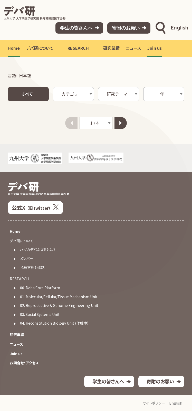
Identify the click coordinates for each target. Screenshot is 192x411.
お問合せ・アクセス (24, 363)
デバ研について (21, 241)
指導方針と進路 (32, 267)
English (179, 27)
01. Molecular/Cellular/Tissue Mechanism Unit (59, 297)
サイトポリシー (154, 403)
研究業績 (17, 335)
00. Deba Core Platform (40, 288)
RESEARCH (19, 279)
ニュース (16, 344)
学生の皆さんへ (76, 28)
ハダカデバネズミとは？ (38, 249)
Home (15, 231)
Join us (16, 354)
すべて (27, 94)
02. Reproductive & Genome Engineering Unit (59, 305)
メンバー (26, 258)
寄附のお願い (126, 28)
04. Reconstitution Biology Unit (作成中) (54, 323)
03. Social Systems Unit (40, 314)
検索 (161, 28)
